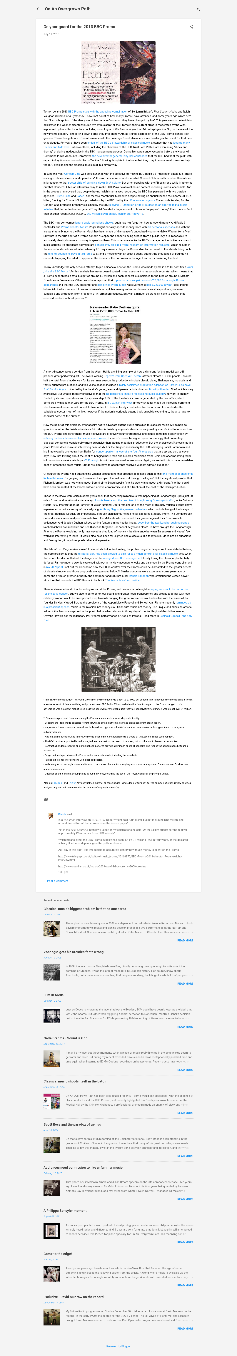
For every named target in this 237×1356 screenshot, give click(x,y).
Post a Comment (57, 881)
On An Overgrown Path (68, 8)
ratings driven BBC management (122, 558)
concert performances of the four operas (124, 451)
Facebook (57, 783)
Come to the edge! (58, 1254)
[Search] (198, 10)
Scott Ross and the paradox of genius (72, 1124)
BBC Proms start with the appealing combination (97, 111)
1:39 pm (63, 872)
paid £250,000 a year (159, 284)
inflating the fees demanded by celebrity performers (75, 438)
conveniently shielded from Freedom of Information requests (132, 245)
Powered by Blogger (118, 1346)
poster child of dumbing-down (94, 182)
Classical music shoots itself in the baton (75, 1081)
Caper (80, 196)
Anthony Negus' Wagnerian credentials (123, 509)
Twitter (71, 783)
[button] (191, 27)
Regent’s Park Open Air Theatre (123, 376)
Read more (185, 940)
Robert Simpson (139, 576)
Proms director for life (74, 227)
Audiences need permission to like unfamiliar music (83, 1167)
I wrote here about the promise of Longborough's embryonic (134, 500)
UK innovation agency (142, 200)
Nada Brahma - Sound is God (66, 1038)
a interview (119, 402)
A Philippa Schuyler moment (65, 1211)
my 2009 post (54, 567)
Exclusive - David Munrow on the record (74, 1297)
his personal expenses (161, 227)
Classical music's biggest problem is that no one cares (85, 909)
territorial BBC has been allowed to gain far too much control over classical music (128, 553)
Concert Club (72, 173)
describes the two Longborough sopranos (163, 522)
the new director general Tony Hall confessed (119, 156)
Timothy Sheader (159, 389)
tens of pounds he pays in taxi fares (70, 253)
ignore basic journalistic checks (94, 222)
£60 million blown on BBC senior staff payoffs (114, 213)
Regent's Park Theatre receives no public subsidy (135, 393)
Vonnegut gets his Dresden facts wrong (74, 952)
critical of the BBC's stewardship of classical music (118, 142)
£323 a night (91, 460)
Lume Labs (64, 196)
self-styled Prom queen (111, 284)
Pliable (62, 814)
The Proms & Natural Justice (122, 580)
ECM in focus (54, 995)
